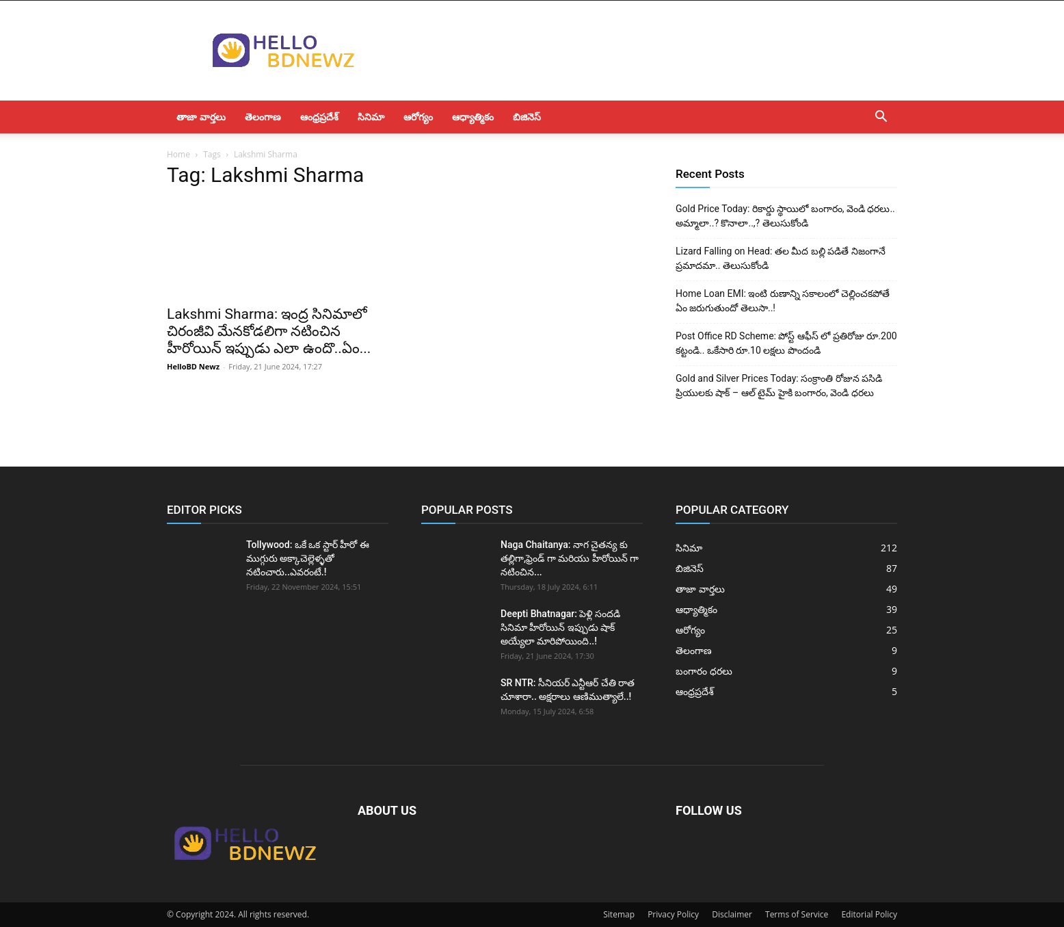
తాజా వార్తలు (201, 116)
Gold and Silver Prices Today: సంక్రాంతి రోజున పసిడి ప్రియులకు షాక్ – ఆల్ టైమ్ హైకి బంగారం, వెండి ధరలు (779, 385)
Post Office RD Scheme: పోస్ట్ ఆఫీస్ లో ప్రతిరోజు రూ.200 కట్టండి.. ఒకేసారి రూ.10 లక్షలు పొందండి (786, 343)
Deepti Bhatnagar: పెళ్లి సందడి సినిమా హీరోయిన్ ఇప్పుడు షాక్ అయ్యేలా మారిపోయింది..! (560, 627)
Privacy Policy (673, 914)
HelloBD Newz (193, 366)
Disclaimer (732, 914)
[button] (880, 118)
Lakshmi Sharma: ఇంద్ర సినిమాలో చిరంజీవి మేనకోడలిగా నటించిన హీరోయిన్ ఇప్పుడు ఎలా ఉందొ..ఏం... (269, 331)
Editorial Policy (869, 914)
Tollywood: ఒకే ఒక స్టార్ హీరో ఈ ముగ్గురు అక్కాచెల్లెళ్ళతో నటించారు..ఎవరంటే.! (307, 558)
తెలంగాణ (263, 116)
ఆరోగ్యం (418, 116)
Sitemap (619, 914)
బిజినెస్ (527, 116)
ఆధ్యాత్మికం (473, 116)
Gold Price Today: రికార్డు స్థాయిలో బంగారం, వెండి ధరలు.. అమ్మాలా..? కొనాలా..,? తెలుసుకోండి (785, 216)
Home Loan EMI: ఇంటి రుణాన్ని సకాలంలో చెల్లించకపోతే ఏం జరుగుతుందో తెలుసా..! (783, 300)
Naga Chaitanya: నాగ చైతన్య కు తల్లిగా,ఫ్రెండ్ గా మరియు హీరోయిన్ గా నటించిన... (570, 558)
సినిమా (371, 116)
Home (178, 154)
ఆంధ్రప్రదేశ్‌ (319, 116)
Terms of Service (796, 914)
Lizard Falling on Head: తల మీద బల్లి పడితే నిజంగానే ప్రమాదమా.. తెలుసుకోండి (781, 258)
